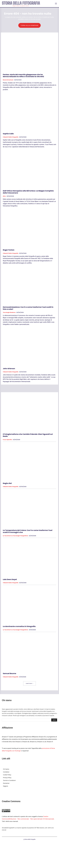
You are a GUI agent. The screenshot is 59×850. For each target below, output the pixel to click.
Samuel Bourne (9, 673)
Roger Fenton (8, 250)
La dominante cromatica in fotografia (19, 626)
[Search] (54, 719)
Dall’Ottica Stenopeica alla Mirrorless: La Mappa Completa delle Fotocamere (28, 192)
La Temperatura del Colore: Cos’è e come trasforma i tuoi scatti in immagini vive (27, 531)
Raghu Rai (7, 483)
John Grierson (9, 368)
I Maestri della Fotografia (10, 137)
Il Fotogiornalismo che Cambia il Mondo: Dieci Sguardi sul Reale (28, 435)
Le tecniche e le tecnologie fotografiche (15, 536)
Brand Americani (8, 80)
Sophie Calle (8, 133)
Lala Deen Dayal (10, 579)
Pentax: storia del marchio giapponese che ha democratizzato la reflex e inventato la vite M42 (23, 75)
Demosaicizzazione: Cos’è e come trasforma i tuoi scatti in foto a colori (28, 308)
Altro (4, 196)
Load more (29, 683)
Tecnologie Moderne (9, 312)
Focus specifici (7, 439)
